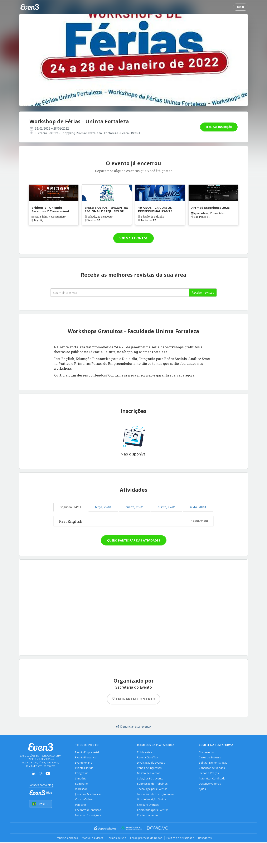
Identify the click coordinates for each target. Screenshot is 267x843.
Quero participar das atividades (133, 540)
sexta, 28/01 (198, 507)
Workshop (81, 789)
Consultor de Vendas (212, 768)
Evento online (83, 763)
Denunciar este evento (133, 726)
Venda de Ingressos (149, 768)
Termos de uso (116, 838)
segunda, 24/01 (70, 507)
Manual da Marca (92, 838)
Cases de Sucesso (210, 757)
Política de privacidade (181, 838)
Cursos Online (84, 800)
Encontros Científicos (88, 810)
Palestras (80, 805)
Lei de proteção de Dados (146, 838)
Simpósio (81, 778)
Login (240, 7)
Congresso (81, 773)
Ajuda (202, 789)
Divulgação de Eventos (151, 763)
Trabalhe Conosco (65, 838)
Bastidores (206, 838)
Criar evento (206, 752)
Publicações (144, 752)
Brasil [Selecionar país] (40, 804)
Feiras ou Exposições (88, 816)
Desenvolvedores (210, 784)
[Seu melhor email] (119, 292)
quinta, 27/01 (167, 507)
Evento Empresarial (87, 752)
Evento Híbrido (84, 768)
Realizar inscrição (218, 127)
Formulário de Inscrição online (155, 795)
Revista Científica (147, 757)
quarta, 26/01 (135, 507)
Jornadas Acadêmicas (88, 795)
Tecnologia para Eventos (152, 789)
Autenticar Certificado (212, 778)
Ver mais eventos (133, 238)
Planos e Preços (209, 773)
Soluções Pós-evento (150, 778)
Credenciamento (147, 816)
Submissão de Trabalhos (152, 784)
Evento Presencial (86, 757)
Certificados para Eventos (152, 810)
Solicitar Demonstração (213, 763)
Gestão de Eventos (148, 773)
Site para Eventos (148, 805)
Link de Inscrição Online (151, 800)
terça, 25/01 (103, 507)
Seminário (81, 784)
